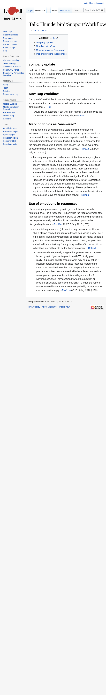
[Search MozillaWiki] (94, 10)
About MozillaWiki (49, 307)
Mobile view (64, 307)
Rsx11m (85, 148)
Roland (81, 115)
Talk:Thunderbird (39, 30)
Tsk (49, 107)
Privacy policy (34, 307)
